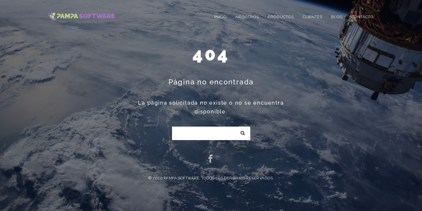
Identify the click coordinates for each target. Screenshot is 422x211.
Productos (281, 17)
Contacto (362, 17)
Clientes (312, 17)
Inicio (220, 17)
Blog (337, 17)
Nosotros (247, 17)
